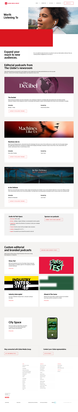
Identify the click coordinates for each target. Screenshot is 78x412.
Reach (23, 368)
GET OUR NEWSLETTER (11, 358)
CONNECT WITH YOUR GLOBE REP (54, 224)
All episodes (11, 273)
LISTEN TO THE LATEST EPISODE (18, 114)
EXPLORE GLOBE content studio (48, 255)
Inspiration (59, 368)
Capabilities (41, 368)
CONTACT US (68, 3)
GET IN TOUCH (48, 358)
